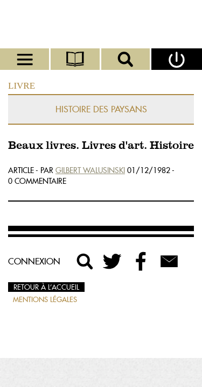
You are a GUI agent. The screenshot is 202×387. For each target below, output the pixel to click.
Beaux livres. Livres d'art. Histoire (101, 146)
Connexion (34, 261)
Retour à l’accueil (46, 287)
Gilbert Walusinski (90, 170)
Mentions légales (45, 299)
